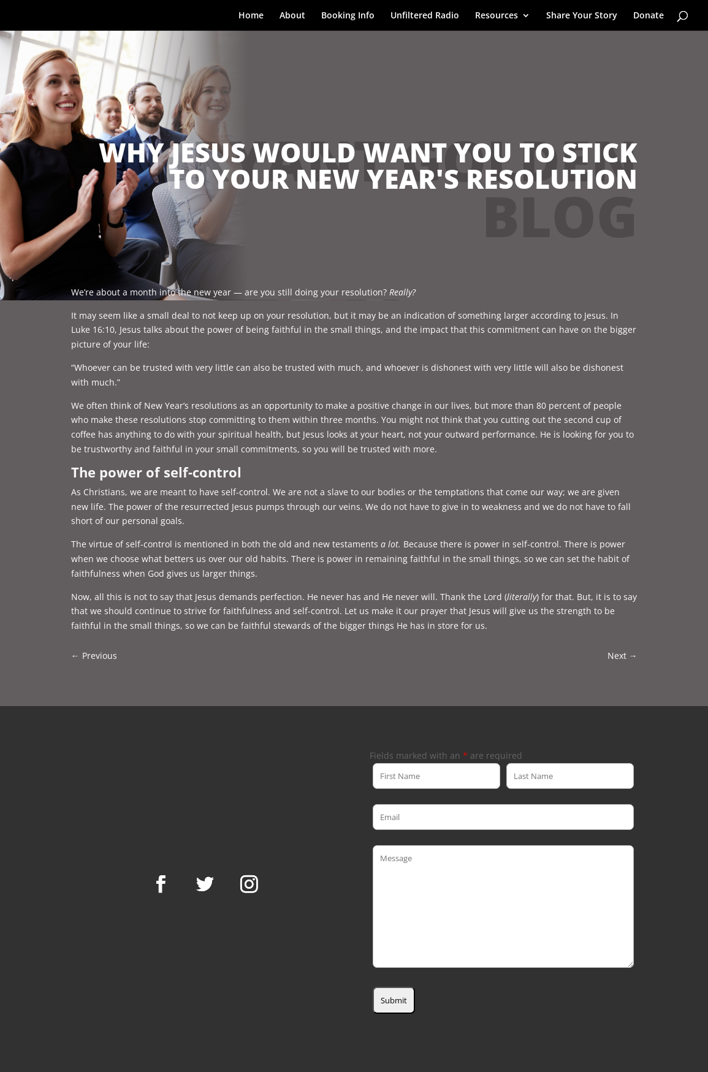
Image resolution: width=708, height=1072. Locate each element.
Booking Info (348, 16)
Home (251, 16)
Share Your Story (581, 16)
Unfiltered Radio (424, 16)
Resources (496, 16)
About (292, 16)
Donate (648, 16)
